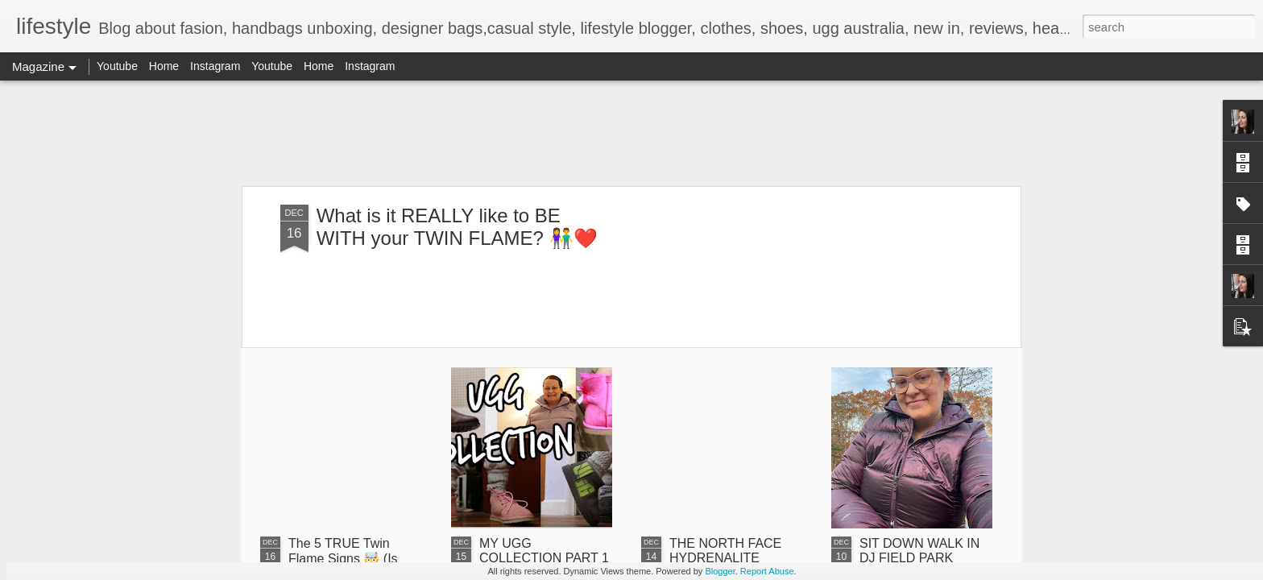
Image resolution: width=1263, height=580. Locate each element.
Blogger (720, 571)
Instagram (215, 66)
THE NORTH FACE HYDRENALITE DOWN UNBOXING (725, 557)
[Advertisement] (631, 133)
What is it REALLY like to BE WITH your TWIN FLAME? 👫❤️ (457, 227)
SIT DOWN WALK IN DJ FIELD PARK (919, 550)
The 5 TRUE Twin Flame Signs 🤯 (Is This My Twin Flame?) (351, 558)
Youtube (117, 66)
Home (164, 66)
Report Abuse (767, 571)
